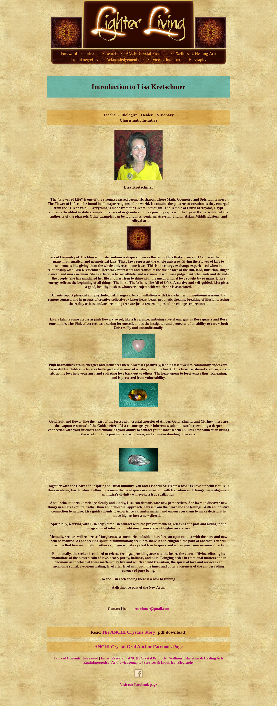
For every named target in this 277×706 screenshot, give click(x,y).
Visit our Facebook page (138, 685)
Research (118, 658)
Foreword (90, 658)
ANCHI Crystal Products (147, 658)
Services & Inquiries (159, 662)
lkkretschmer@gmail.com (149, 609)
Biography (186, 662)
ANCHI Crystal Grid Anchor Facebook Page (138, 646)
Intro (105, 658)
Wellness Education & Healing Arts (196, 658)
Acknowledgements (126, 662)
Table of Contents (67, 658)
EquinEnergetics (96, 662)
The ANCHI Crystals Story (128, 632)
